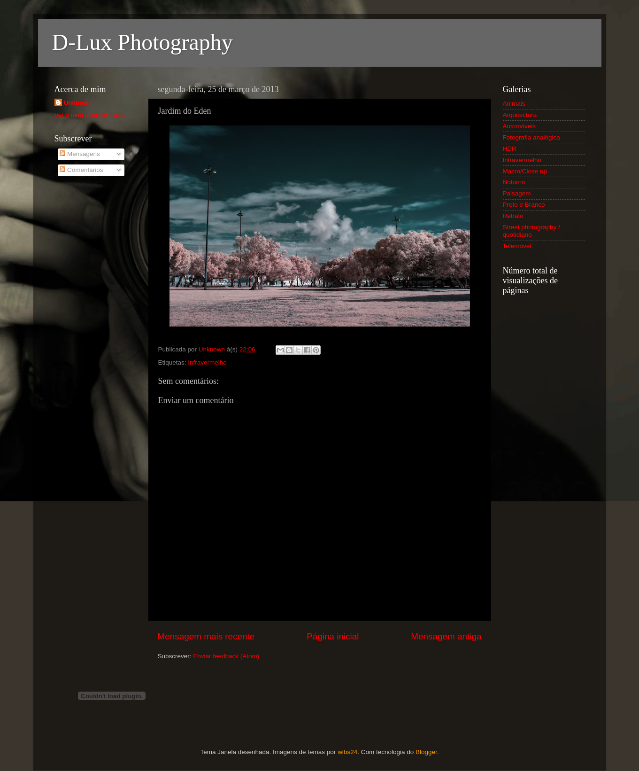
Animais (514, 103)
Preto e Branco (524, 204)
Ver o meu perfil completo (90, 114)
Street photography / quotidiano (531, 231)
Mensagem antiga (446, 636)
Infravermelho (207, 362)
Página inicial (333, 636)
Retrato (513, 215)
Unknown (78, 102)
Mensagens (80, 153)
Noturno (514, 182)
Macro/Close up (525, 171)
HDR (509, 148)
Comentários (81, 169)
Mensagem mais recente (206, 636)
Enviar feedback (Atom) (226, 656)
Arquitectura (520, 114)
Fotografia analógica (531, 137)
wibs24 (347, 751)
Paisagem (517, 193)
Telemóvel (517, 245)
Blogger (426, 751)
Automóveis (519, 126)
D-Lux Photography (142, 42)
